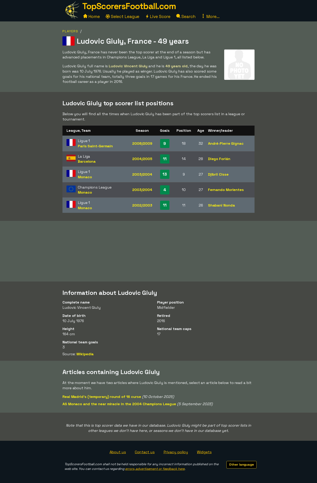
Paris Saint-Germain (95, 146)
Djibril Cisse (218, 174)
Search (185, 16)
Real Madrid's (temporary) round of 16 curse (101, 396)
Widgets (204, 452)
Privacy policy (176, 452)
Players (70, 31)
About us (118, 452)
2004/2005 (142, 158)
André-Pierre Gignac (226, 143)
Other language (241, 464)
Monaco (85, 177)
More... (210, 16)
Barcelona (87, 161)
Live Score (157, 16)
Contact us (145, 452)
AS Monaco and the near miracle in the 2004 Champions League (119, 404)
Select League (122, 16)
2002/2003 (142, 205)
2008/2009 (142, 143)
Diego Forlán (219, 158)
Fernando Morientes (226, 189)
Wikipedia (85, 354)
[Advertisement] (158, 251)
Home (91, 16)
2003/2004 (142, 174)
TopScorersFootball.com (129, 6)
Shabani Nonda (221, 205)
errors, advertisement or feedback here (155, 469)
